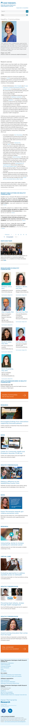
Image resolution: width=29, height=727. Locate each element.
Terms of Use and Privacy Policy (10, 705)
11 (15, 234)
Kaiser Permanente (5, 680)
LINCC (8, 144)
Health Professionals (5, 664)
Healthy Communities (9, 395)
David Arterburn (17, 157)
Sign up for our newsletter (7, 692)
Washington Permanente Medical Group (10, 683)
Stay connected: (8, 647)
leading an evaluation (16, 97)
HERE (4, 260)
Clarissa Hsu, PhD (21, 342)
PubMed (5, 204)
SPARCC (11, 100)
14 (23, 234)
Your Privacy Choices (5, 706)
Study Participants (5, 667)
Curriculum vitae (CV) (7, 295)
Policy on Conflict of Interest (7, 693)
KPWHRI (5, 704)
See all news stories (8, 396)
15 (26, 234)
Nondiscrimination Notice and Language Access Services (14, 694)
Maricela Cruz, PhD (22, 312)
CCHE (8, 78)
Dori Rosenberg (18, 134)
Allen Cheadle (17, 85)
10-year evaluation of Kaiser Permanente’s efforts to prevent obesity (15, 87)
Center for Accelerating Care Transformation (11, 674)
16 (4, 236)
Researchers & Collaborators (7, 663)
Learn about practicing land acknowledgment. (15, 721)
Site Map (2, 705)
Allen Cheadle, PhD (8, 312)
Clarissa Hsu (17, 142)
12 (18, 234)
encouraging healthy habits (10, 166)
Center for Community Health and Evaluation (11, 676)
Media (2, 669)
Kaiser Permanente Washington (8, 681)
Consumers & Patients (6, 666)
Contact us (3, 690)
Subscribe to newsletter (22, 7)
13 (20, 234)
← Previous (6, 234)
